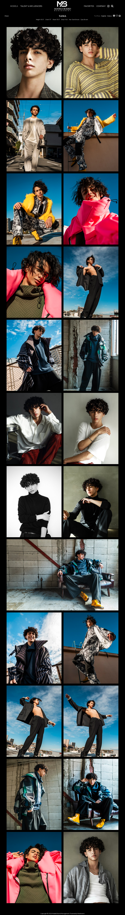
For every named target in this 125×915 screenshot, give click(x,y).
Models (14, 6)
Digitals (103, 16)
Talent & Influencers (31, 6)
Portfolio (97, 16)
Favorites (89, 6)
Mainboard (80, 913)
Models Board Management (62, 6)
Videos (109, 16)
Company (101, 6)
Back (6, 16)
